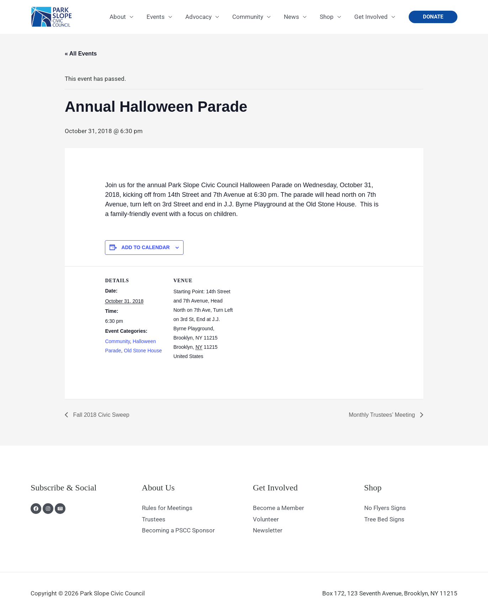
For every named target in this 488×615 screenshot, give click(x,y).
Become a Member (278, 507)
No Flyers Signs (385, 507)
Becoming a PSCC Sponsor (178, 530)
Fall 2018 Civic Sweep (100, 415)
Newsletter (267, 530)
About (127, 16)
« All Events (81, 54)
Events (163, 16)
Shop (329, 16)
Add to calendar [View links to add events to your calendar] (145, 247)
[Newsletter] (60, 508)
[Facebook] (36, 508)
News (295, 16)
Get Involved (371, 16)
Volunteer (266, 519)
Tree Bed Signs (384, 519)
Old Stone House (143, 350)
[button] (433, 17)
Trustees (153, 519)
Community (252, 16)
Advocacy (205, 16)
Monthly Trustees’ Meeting (383, 415)
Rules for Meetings (167, 507)
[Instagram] (48, 508)
